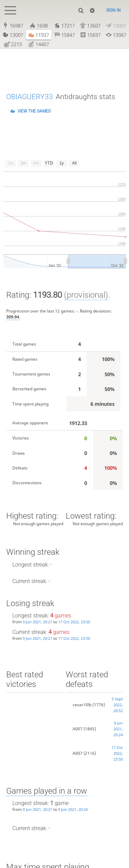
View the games (34, 111)
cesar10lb (82, 705)
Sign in (113, 10)
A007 (78, 729)
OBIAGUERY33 (29, 96)
